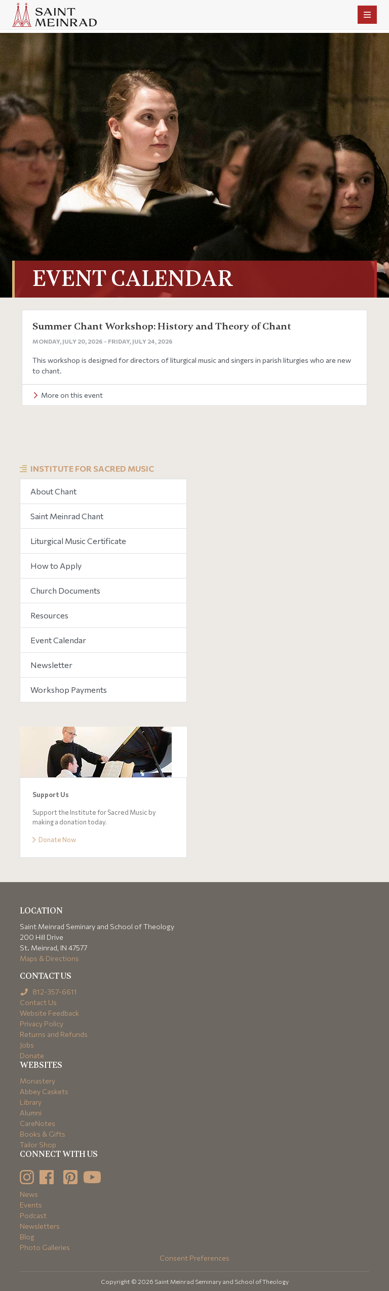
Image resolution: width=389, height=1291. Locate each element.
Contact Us (38, 1002)
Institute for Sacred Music (92, 468)
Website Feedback (49, 1013)
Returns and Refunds (54, 1034)
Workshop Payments (68, 689)
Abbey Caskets (44, 1091)
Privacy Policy (41, 1023)
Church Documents (65, 590)
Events (31, 1204)
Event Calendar (58, 640)
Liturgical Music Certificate (78, 541)
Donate (32, 1055)
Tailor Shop (38, 1144)
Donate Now (54, 840)
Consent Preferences (194, 1258)
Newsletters (40, 1226)
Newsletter (51, 665)
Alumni (31, 1112)
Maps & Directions (49, 958)
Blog (27, 1236)
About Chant (53, 491)
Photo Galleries (45, 1247)
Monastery (37, 1080)
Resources (49, 615)
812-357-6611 (48, 991)
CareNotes (37, 1123)
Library (31, 1102)
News (29, 1194)
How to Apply (56, 565)
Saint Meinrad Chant (66, 516)
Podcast (33, 1215)
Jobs (27, 1044)
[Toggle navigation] (367, 15)
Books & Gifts (42, 1134)
